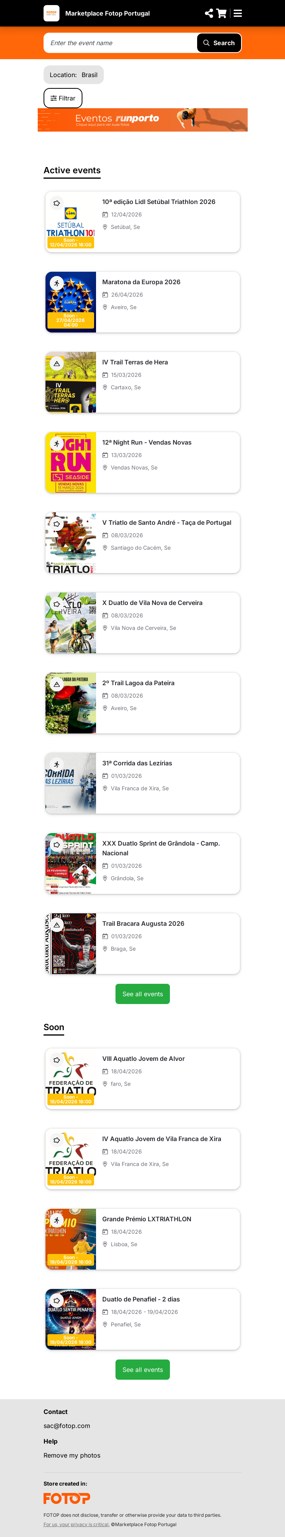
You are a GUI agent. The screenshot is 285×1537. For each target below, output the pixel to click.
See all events (142, 994)
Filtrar (63, 98)
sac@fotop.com (67, 1426)
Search (219, 43)
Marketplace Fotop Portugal (107, 13)
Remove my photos (72, 1455)
